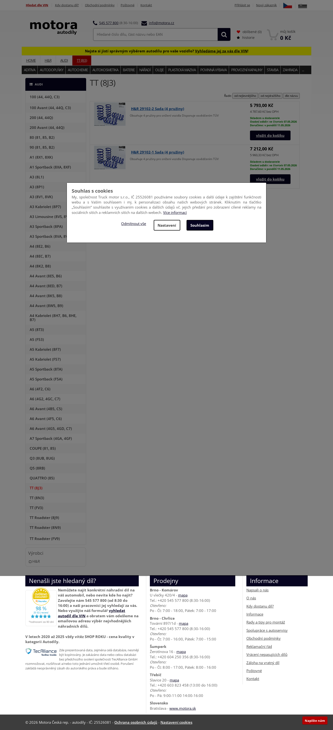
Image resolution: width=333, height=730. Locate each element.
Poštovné (128, 5)
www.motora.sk (182, 708)
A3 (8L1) (37, 177)
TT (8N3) (37, 497)
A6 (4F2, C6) (40, 388)
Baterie (129, 69)
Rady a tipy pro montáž (265, 622)
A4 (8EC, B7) (40, 256)
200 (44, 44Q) (41, 117)
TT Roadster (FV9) (45, 538)
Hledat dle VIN (36, 5)
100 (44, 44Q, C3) (45, 96)
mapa (182, 595)
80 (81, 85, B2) (42, 137)
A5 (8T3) (37, 329)
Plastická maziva (182, 69)
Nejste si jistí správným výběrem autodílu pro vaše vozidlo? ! (166, 50)
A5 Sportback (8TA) (46, 369)
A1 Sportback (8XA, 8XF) (50, 167)
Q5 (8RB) (37, 468)
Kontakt (147, 5)
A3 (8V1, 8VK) (41, 196)
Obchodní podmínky (100, 5)
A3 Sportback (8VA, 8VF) (50, 236)
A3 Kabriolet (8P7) (45, 206)
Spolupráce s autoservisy (267, 630)
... (303, 69)
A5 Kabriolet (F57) (45, 359)
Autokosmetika (105, 69)
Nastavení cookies (176, 722)
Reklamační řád (259, 646)
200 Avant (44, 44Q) (47, 127)
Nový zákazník (266, 5)
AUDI (64, 60)
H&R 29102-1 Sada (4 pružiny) (157, 152)
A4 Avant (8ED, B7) (46, 285)
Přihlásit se (241, 5)
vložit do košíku (270, 135)
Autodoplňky (51, 69)
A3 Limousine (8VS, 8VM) (51, 216)
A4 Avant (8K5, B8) (46, 295)
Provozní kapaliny (246, 69)
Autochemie (78, 69)
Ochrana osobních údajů (135, 722)
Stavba (272, 69)
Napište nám (315, 720)
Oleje (159, 69)
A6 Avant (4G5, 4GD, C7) (51, 428)
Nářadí (145, 69)
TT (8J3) (82, 60)
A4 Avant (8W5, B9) (46, 305)
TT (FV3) (36, 507)
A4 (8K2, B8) (40, 266)
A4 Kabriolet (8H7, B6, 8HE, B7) (53, 317)
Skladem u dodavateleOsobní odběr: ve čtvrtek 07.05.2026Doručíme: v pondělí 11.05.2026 (273, 121)
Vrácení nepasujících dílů (266, 654)
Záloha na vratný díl (262, 662)
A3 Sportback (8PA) (46, 226)
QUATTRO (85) (42, 478)
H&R (48, 60)
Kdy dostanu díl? (67, 5)
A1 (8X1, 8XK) (41, 157)
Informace (254, 614)
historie (246, 37)
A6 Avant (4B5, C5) (46, 408)
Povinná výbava (213, 69)
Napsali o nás (257, 590)
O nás (251, 598)
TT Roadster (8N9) (45, 527)
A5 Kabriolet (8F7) (45, 349)
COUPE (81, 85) (43, 448)
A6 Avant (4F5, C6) (46, 418)
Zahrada (290, 69)
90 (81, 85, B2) (42, 147)
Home (31, 60)
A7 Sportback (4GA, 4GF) (51, 438)
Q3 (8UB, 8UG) (42, 458)
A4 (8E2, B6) (40, 246)
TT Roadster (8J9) (44, 517)
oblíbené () (249, 31)
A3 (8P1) (37, 186)
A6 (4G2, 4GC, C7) (45, 398)
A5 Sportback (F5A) (46, 379)
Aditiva (29, 69)
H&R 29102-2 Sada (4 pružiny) (157, 108)
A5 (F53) (37, 339)
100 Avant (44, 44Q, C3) (50, 107)
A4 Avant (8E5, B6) (46, 276)
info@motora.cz (161, 23)
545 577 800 (108, 23)
